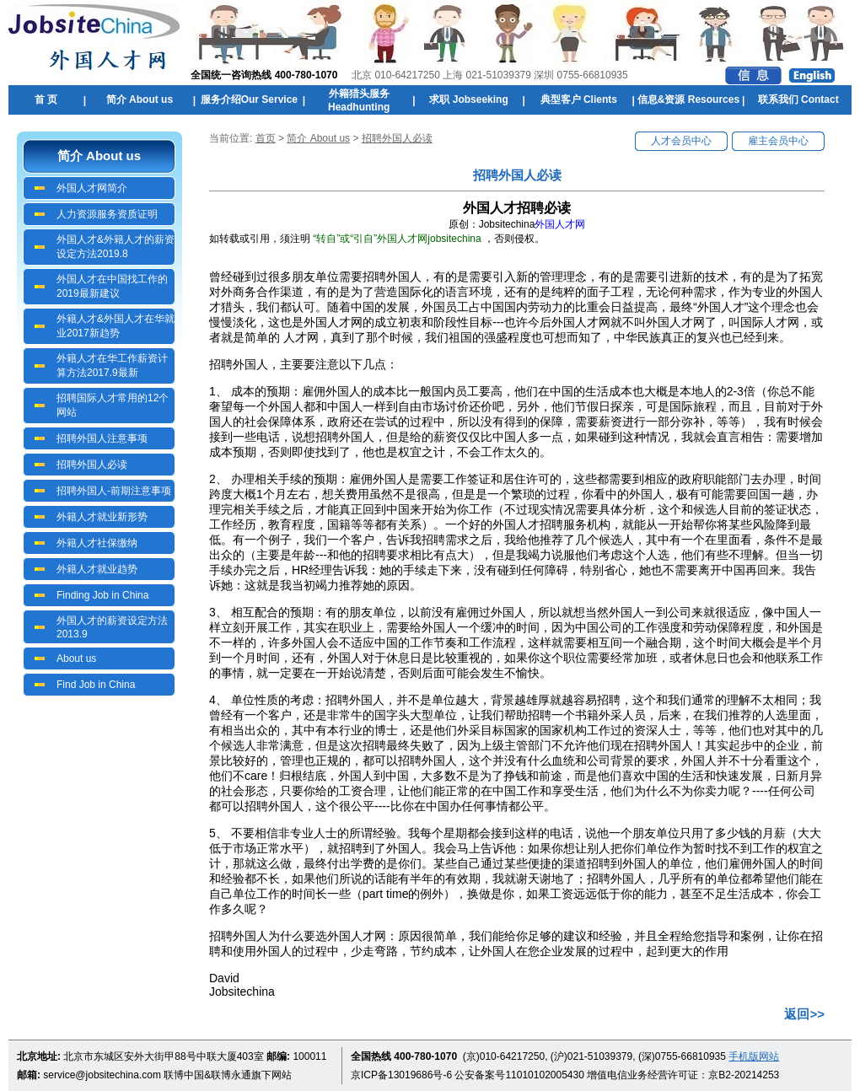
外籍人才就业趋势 (96, 569)
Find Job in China (95, 685)
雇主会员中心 (778, 141)
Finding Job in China (102, 595)
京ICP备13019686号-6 (401, 1075)
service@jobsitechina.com (102, 1075)
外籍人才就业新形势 (102, 517)
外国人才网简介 (91, 188)
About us (76, 658)
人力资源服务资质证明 (107, 214)
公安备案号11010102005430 (518, 1075)
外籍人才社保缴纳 (96, 543)
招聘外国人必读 (91, 464)
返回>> (804, 1014)
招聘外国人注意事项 (102, 438)
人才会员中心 (681, 141)
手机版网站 (753, 1056)
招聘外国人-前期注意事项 (113, 491)
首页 (265, 138)
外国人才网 (560, 224)
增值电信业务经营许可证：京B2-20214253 (683, 1075)
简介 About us (318, 138)
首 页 (46, 99)
